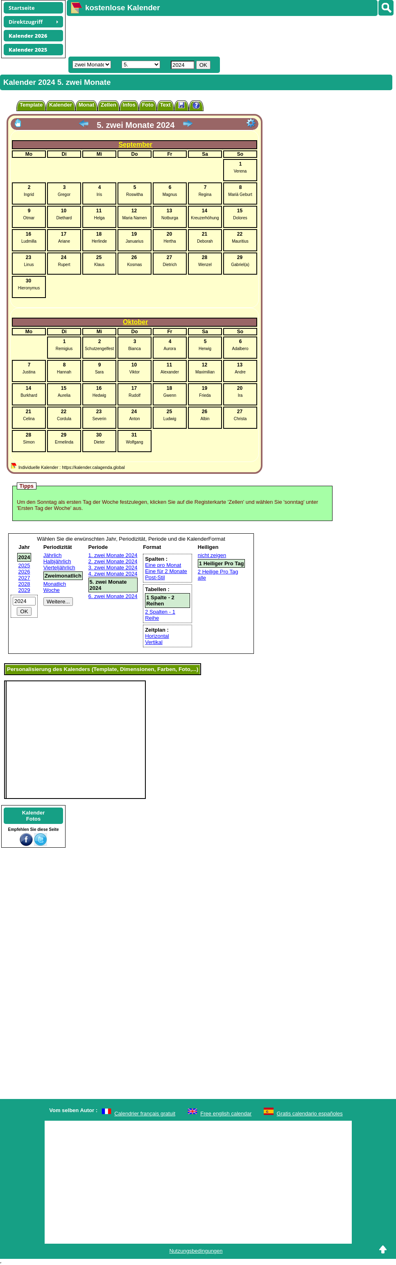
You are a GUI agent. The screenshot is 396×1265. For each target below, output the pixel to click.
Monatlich (54, 584)
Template (31, 105)
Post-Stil (155, 577)
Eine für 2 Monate (166, 571)
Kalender (60, 105)
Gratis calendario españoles (310, 1113)
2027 (24, 578)
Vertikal (154, 642)
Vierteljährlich (59, 567)
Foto (148, 105)
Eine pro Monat (163, 565)
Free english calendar (225, 1113)
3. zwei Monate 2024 (113, 567)
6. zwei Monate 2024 (113, 596)
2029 (24, 590)
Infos (129, 105)
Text (165, 105)
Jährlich (52, 555)
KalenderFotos (33, 816)
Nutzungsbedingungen (195, 1251)
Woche (51, 590)
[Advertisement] (216, 35)
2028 (24, 584)
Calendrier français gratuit (144, 1113)
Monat (86, 105)
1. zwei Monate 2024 (113, 555)
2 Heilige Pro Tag (218, 572)
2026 (24, 572)
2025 (24, 565)
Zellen (108, 105)
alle (202, 578)
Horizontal (157, 636)
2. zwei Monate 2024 (113, 561)
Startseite (22, 7)
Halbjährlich (57, 561)
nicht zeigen (212, 555)
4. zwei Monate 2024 (113, 574)
